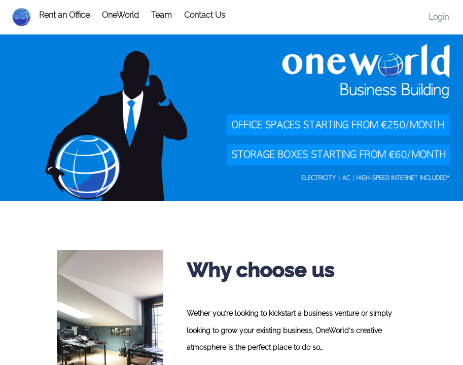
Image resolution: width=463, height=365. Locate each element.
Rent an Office (64, 15)
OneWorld (120, 15)
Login (439, 17)
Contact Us (204, 15)
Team (161, 15)
